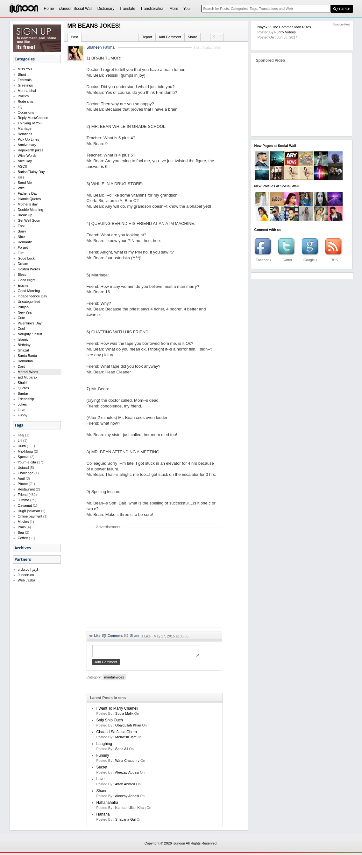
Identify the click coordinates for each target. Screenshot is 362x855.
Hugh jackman (29, 511)
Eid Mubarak (28, 377)
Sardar (23, 393)
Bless (22, 274)
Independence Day (32, 296)
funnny (102, 757)
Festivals (25, 80)
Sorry (22, 231)
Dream (23, 264)
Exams (23, 285)
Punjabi (24, 307)
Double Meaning (30, 210)
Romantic (25, 242)
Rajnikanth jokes (31, 150)
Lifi (20, 440)
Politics (23, 96)
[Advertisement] (140, 578)
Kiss (21, 177)
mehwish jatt (125, 739)
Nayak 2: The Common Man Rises (284, 27)
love (100, 781)
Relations (25, 134)
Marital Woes (28, 372)
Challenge (26, 473)
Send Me (25, 182)
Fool (21, 226)
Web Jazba (26, 580)
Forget (23, 247)
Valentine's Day (30, 323)
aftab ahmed (125, 786)
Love (21, 410)
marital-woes (114, 679)
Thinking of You (30, 123)
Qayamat (25, 505)
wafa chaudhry (127, 762)
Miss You (25, 69)
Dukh (22, 446)
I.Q (20, 107)
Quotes (23, 388)
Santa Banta (27, 356)
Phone (23, 484)
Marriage (25, 128)
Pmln (22, 527)
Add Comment (170, 37)
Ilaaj (21, 435)
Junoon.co (26, 575)
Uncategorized (29, 301)
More (173, 8)
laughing (104, 745)
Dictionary (105, 8)
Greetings (25, 85)
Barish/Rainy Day (31, 172)
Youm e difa (27, 462)
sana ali (121, 751)
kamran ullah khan (130, 809)
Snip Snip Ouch (109, 722)
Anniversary (27, 145)
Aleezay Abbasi (127, 774)
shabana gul (125, 821)
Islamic (23, 339)
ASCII (22, 166)
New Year (25, 312)
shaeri (102, 792)
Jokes (22, 404)
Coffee (23, 538)
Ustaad (23, 467)
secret (102, 769)
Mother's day (28, 204)
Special (23, 457)
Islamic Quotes (29, 199)
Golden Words (29, 269)
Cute (21, 318)
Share (192, 37)
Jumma (23, 500)
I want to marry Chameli (117, 710)
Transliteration (152, 8)
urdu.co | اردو (28, 569)
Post (74, 37)
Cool (21, 328)
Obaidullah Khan (128, 727)
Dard (21, 366)
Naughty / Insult (30, 334)
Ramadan (25, 361)
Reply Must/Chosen (33, 118)
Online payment (30, 516)
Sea (21, 532)
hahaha (103, 816)
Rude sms (26, 101)
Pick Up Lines (28, 139)
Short (22, 74)
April (21, 478)
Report (147, 37)
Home (49, 8)
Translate (127, 8)
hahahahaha (107, 804)
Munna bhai (27, 91)
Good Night (27, 280)
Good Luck (26, 258)
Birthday (24, 345)
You (186, 8)
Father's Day (28, 193)
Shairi (22, 383)
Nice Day (25, 161)
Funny (23, 415)
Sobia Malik (124, 715)
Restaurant (26, 489)
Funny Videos (285, 32)
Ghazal (23, 350)
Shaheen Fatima (101, 47)
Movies (23, 522)
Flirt (21, 253)
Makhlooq (25, 451)
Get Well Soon (29, 220)
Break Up (25, 215)
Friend (23, 495)
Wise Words (27, 155)
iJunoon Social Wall (75, 8)
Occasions (26, 112)
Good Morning (29, 291)
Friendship (26, 399)
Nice (21, 237)
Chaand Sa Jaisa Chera (116, 734)
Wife (21, 188)
